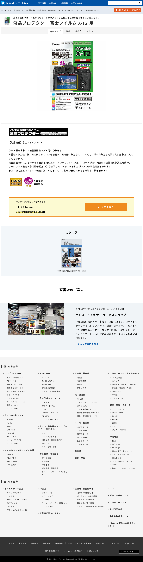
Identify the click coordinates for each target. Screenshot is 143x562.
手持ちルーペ (82, 430)
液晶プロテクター (73, 10)
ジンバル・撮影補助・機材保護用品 (34, 10)
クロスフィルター (14, 398)
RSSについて (92, 551)
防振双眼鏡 (81, 381)
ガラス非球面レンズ (119, 495)
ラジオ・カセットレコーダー (124, 384)
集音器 (115, 419)
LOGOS (45, 409)
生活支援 (116, 458)
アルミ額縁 (46, 458)
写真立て (45, 465)
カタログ (115, 543)
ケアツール (116, 426)
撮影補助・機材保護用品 (52, 440)
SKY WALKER (82, 406)
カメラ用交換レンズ (14, 415)
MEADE (80, 399)
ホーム (3, 10)
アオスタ (45, 402)
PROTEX (45, 416)
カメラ (44, 433)
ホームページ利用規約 (73, 551)
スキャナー (116, 381)
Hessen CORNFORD (50, 412)
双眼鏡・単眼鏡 (82, 373)
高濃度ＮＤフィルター (16, 388)
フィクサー (11, 496)
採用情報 (59, 543)
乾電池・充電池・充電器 (122, 388)
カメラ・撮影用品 (14, 10)
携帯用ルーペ (82, 434)
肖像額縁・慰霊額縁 (50, 468)
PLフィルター (12, 381)
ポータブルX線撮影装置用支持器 (90, 506)
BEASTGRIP (12, 461)
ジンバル (45, 443)
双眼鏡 (80, 377)
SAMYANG (11, 430)
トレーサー (116, 391)
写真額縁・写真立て (49, 453)
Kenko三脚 (46, 384)
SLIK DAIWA (48, 381)
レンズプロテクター (15, 377)
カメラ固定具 (116, 509)
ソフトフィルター (14, 395)
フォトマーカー (118, 398)
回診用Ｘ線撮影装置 (85, 492)
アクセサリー (12, 408)
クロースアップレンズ (16, 401)
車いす (116, 447)
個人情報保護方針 (52, 551)
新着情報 (22, 543)
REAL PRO (11, 458)
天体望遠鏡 (80, 394)
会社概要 (47, 543)
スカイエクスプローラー (87, 402)
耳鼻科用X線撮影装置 (86, 499)
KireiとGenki (117, 412)
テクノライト (47, 492)
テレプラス (11, 436)
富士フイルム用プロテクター (91, 10)
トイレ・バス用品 (120, 454)
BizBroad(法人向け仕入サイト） (123, 524)
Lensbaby (11, 433)
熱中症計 (115, 416)
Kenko (9, 423)
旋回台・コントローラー (17, 499)
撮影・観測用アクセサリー (88, 416)
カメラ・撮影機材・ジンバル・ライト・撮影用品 (53, 427)
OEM (112, 488)
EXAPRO (10, 454)
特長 (68, 31)
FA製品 (43, 488)
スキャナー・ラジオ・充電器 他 (125, 373)
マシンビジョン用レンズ (17, 510)
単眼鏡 (80, 384)
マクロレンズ (47, 496)
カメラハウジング (14, 492)
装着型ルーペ (82, 441)
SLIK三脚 (45, 377)
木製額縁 (45, 461)
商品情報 (42, 3)
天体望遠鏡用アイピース (87, 409)
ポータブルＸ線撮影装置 (87, 496)
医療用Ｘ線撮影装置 (84, 488)
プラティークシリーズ (122, 461)
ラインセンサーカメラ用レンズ (54, 503)
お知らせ (53, 3)
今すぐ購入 (107, 207)
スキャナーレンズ (118, 502)
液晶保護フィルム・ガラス (57, 10)
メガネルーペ (82, 427)
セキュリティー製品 (14, 488)
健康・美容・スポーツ (120, 405)
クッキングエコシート (121, 430)
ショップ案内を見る (87, 344)
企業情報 (64, 3)
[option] (71, 76)
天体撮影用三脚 (48, 388)
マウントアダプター (15, 440)
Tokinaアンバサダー (128, 551)
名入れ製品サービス (119, 516)
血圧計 (115, 423)
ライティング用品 (49, 436)
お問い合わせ (77, 3)
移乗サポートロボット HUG (123, 468)
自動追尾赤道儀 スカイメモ (88, 412)
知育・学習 (80, 458)
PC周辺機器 (117, 377)
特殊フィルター (13, 405)
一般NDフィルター (14, 384)
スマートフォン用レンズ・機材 (19, 450)
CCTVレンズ (12, 503)
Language (129, 543)
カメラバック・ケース (50, 398)
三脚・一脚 (45, 373)
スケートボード (118, 409)
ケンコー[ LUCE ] (49, 406)
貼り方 (90, 31)
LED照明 (45, 499)
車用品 (115, 395)
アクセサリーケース (50, 419)
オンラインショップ (127, 10)
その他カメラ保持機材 (51, 391)
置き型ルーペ (82, 437)
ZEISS (9, 426)
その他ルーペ (82, 444)
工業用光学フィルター (50, 513)
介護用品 (114, 436)
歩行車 (116, 444)
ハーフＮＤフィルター (16, 391)
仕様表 (78, 31)
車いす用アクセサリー (122, 451)
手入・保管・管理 (49, 447)
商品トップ (55, 31)
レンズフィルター (13, 373)
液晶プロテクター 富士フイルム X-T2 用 (53, 23)
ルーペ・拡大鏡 (82, 422)
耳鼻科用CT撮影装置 (85, 503)
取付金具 (10, 506)
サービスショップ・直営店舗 (79, 543)
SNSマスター (12, 464)
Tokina (10, 419)
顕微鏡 (78, 451)
